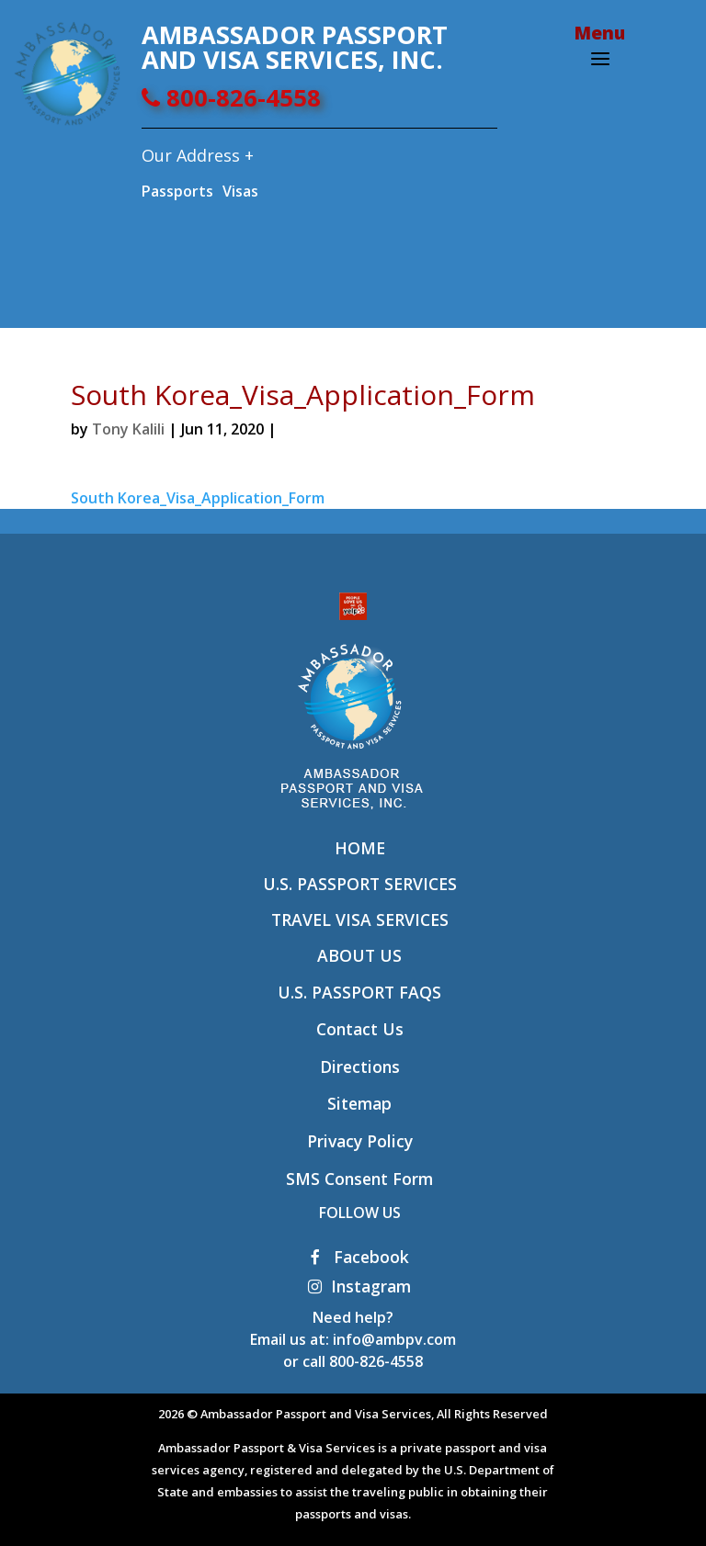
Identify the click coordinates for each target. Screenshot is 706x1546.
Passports (177, 191)
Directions (360, 1066)
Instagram (359, 1286)
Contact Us (360, 1029)
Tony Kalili (128, 429)
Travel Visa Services (360, 919)
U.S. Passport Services (360, 884)
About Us (359, 955)
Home (360, 848)
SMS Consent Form (359, 1179)
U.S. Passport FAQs (359, 992)
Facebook (360, 1257)
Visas (240, 191)
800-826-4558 (231, 98)
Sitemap (359, 1103)
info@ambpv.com (394, 1339)
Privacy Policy (360, 1141)
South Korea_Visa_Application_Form (198, 498)
